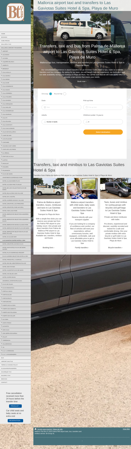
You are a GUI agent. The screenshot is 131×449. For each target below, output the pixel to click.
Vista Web (126, 429)
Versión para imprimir (43, 429)
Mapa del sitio (58, 429)
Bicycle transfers (114, 248)
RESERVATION (14, 421)
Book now (81, 81)
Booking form (48, 248)
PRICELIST (15, 406)
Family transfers (81, 248)
